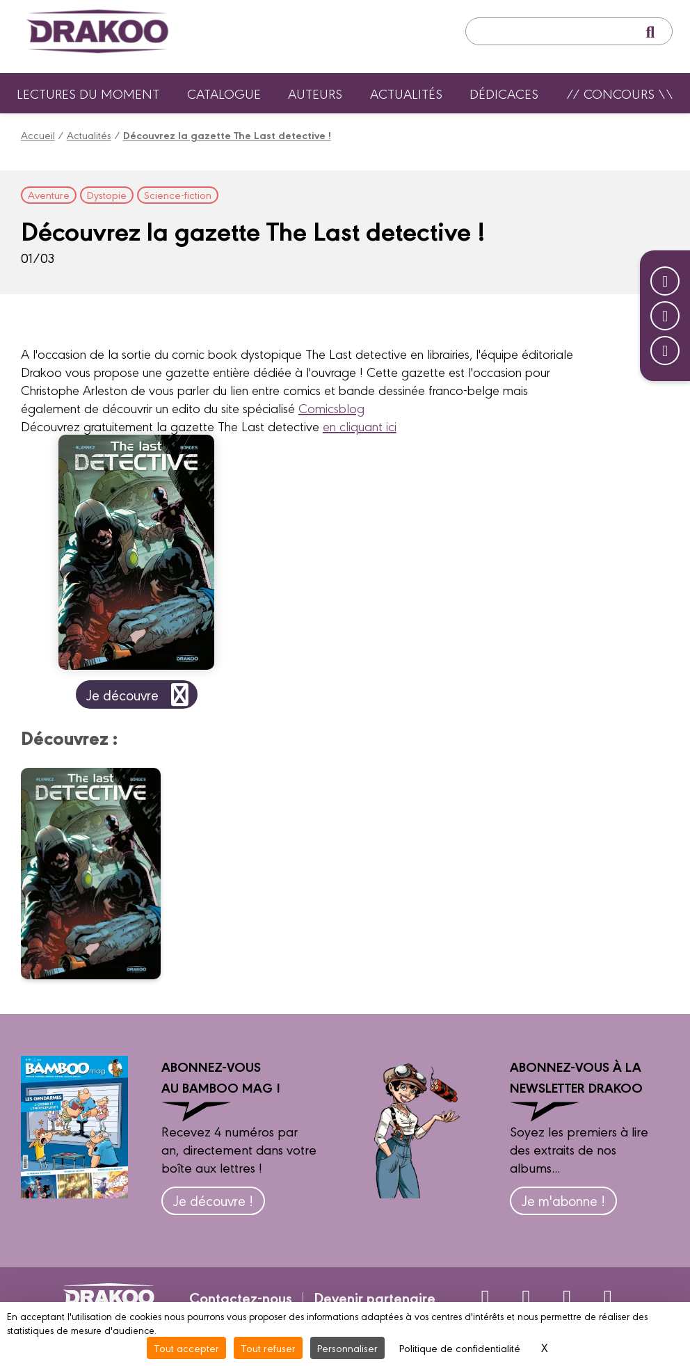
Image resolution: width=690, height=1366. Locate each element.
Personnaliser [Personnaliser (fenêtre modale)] (347, 1347)
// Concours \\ (619, 93)
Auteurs (315, 93)
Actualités (406, 93)
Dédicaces (504, 93)
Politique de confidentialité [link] (459, 1347)
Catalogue (224, 93)
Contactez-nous (240, 1297)
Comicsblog (331, 408)
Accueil (38, 134)
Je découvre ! (213, 1200)
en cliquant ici (359, 426)
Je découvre (140, 694)
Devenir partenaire (374, 1297)
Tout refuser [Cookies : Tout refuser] (268, 1347)
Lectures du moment (88, 93)
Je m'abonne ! (563, 1200)
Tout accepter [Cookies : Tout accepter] (186, 1347)
